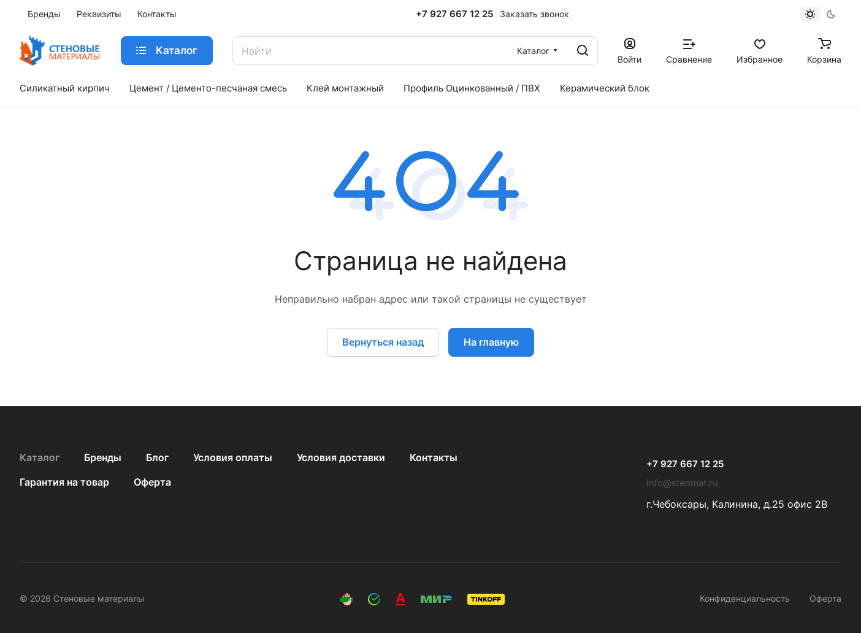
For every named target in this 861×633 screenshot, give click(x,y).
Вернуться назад (383, 342)
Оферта (152, 482)
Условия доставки (341, 457)
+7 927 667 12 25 (454, 14)
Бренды (102, 457)
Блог (157, 457)
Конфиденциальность (745, 598)
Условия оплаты (232, 457)
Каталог (39, 457)
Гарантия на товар (64, 482)
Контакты (433, 457)
